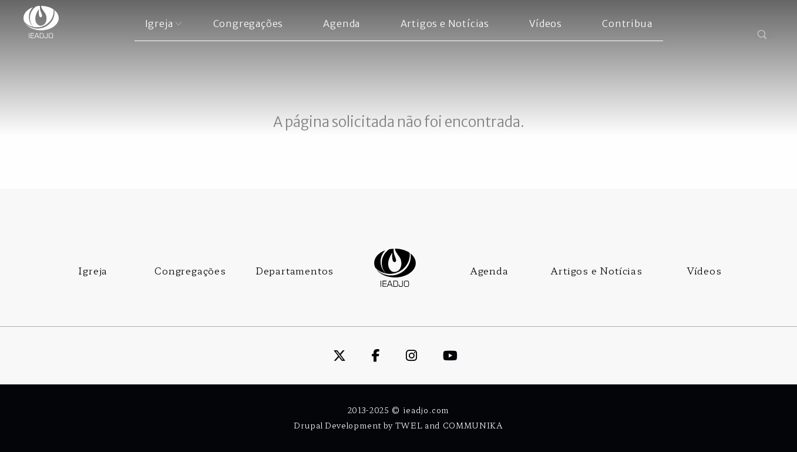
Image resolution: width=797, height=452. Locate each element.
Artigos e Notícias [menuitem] (445, 23)
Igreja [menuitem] (159, 23)
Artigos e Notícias (596, 270)
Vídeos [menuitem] (545, 23)
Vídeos (704, 270)
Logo (395, 268)
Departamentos (294, 270)
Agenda (489, 270)
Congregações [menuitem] (248, 23)
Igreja (92, 270)
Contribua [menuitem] (627, 23)
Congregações (190, 270)
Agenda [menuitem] (341, 23)
